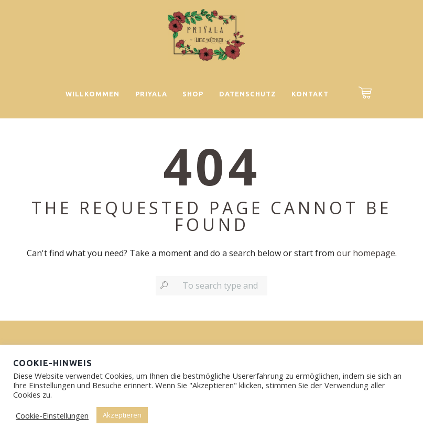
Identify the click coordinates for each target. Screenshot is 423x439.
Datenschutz (247, 93)
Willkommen (93, 93)
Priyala (151, 93)
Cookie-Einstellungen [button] (52, 415)
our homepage (366, 253)
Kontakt (310, 93)
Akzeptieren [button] (122, 415)
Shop (192, 93)
